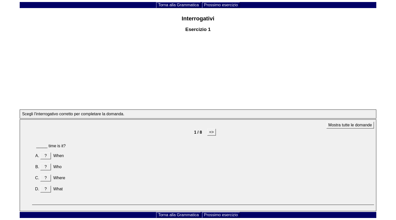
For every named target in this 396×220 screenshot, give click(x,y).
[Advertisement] (198, 74)
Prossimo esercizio (221, 5)
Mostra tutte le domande (350, 125)
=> (211, 132)
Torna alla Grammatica (178, 5)
